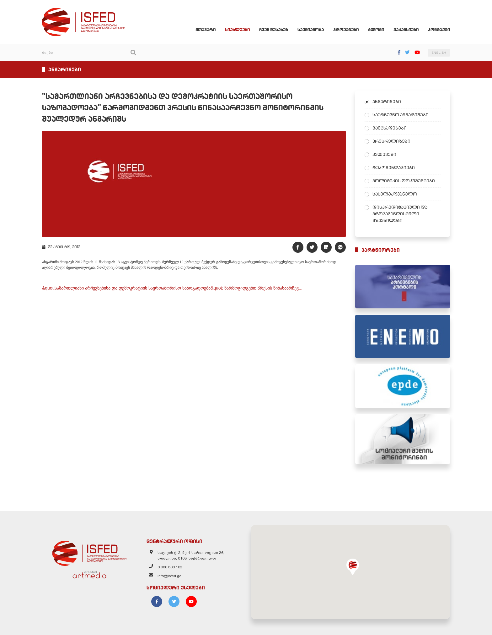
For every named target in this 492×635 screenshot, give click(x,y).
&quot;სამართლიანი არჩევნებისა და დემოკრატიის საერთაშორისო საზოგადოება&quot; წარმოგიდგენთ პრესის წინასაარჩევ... (172, 287)
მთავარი (205, 29)
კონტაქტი (439, 29)
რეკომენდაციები (393, 167)
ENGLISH (438, 52)
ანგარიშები (386, 101)
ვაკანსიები (406, 29)
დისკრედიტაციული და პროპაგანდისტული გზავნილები (399, 213)
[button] (352, 567)
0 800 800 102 (170, 567)
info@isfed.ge (169, 576)
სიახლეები (237, 29)
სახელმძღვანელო (394, 194)
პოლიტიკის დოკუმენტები (403, 181)
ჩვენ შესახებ (273, 29)
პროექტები (346, 29)
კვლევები (384, 154)
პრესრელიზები (391, 141)
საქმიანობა (310, 29)
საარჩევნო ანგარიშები (400, 115)
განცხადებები (389, 128)
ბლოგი (376, 29)
